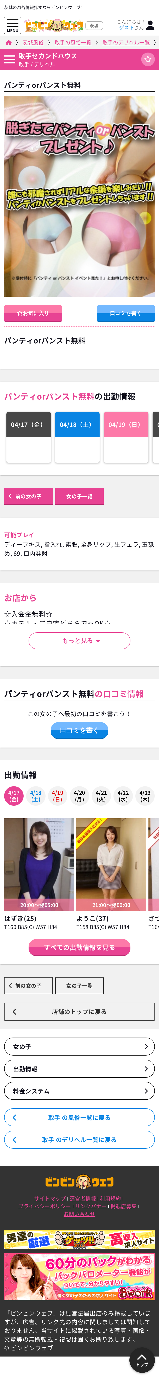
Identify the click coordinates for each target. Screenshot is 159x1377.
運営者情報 (83, 1198)
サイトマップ (50, 1198)
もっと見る (81, 640)
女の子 (22, 1046)
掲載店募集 (123, 1206)
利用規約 (110, 1198)
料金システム (31, 1091)
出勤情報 (25, 1068)
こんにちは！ (131, 24)
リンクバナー (91, 1206)
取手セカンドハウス (48, 55)
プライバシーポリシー (44, 1206)
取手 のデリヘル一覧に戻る (79, 1139)
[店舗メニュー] (9, 59)
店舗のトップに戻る (79, 1011)
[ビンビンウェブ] (8, 43)
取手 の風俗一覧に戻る (79, 1117)
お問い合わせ (79, 1214)
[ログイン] (150, 25)
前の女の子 (28, 496)
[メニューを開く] (12, 23)
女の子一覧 (79, 496)
